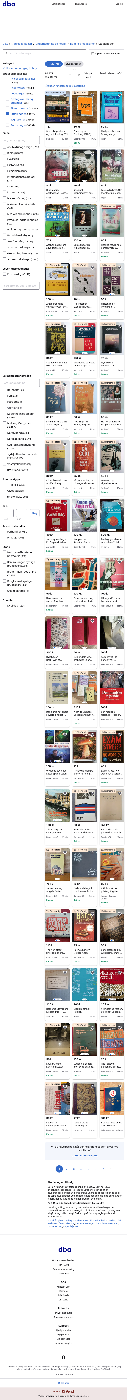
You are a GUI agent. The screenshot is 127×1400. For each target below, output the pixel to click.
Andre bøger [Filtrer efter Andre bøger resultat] (23, 125)
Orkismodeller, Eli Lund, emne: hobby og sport (84, 891)
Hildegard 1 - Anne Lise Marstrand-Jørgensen (111, 601)
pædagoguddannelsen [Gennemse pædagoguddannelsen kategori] (76, 1220)
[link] (20, 68)
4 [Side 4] (81, 1169)
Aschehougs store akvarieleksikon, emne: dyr (56, 248)
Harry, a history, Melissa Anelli (82, 951)
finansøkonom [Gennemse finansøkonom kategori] (66, 1223)
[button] (106, 53)
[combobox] (44, 53)
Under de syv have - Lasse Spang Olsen (57, 772)
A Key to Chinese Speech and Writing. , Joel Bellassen (84, 714)
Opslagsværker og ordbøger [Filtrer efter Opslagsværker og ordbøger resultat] (22, 101)
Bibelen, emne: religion (81, 1010)
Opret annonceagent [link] (85, 1155)
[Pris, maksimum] (21, 513)
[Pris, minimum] (8, 513)
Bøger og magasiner (82, 43)
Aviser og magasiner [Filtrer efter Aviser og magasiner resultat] (23, 80)
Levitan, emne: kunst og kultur (54, 1065)
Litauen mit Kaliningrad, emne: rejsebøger (57, 1125)
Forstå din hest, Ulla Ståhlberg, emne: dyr (111, 193)
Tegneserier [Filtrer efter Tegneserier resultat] (22, 119)
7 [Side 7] (103, 1169)
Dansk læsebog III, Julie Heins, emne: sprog (111, 952)
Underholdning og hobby (51, 43)
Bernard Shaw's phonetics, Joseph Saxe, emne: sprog (111, 832)
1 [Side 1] (59, 1169)
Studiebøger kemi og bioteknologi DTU (57, 133)
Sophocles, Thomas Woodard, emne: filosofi (56, 365)
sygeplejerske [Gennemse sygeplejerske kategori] (70, 1226)
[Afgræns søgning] (21, 140)
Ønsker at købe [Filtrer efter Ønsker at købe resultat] (18, 497)
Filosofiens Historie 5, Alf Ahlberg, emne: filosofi (56, 483)
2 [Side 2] (66, 1169)
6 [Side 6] (95, 1169)
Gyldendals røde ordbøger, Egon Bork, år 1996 (83, 660)
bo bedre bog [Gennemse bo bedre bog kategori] (55, 1226)
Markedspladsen (21, 43)
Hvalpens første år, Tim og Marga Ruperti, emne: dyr (111, 134)
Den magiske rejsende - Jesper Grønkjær (111, 714)
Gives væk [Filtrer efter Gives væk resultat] (15, 491)
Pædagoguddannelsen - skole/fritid (111, 541)
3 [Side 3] (74, 1169)
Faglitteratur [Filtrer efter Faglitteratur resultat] (23, 88)
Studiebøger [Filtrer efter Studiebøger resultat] (23, 114)
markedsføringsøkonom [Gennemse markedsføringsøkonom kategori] (105, 1223)
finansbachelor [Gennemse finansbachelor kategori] (98, 1220)
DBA (5, 43)
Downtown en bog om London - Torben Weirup (84, 601)
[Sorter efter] (111, 73)
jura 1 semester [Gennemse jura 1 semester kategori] (83, 1223)
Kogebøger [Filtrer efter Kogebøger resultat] (22, 93)
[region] (84, 107)
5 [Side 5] (88, 1169)
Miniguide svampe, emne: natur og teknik (84, 773)
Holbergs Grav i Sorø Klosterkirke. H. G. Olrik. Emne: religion (57, 1011)
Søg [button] (34, 513)
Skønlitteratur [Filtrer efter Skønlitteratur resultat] (25, 108)
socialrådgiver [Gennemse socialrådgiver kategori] (55, 1220)
